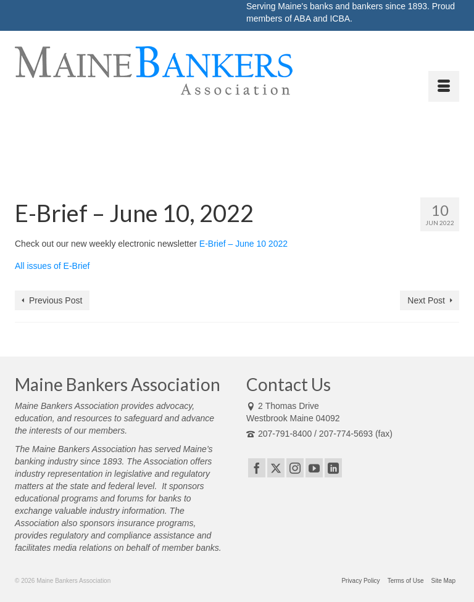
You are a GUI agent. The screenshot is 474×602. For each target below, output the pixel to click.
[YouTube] (314, 467)
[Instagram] (295, 467)
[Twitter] (276, 467)
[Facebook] (256, 467)
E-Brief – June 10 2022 (243, 244)
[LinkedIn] (333, 467)
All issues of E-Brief (52, 266)
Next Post (426, 300)
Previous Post (55, 300)
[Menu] (443, 86)
